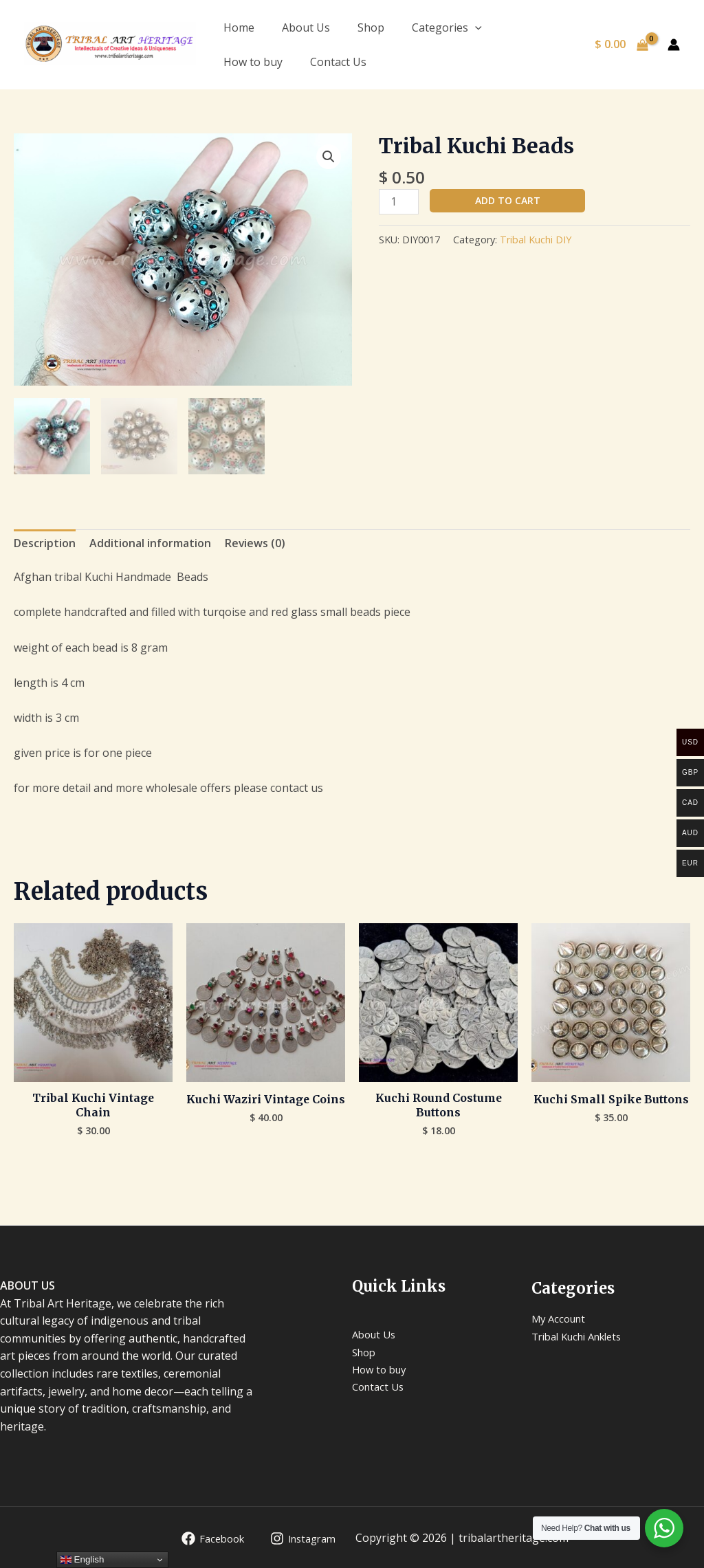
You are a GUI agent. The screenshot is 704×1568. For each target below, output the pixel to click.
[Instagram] (300, 1538)
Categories (447, 27)
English (82, 1559)
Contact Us (338, 61)
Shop (371, 27)
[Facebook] (204, 1538)
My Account (561, 1317)
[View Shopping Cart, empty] (621, 44)
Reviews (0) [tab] (255, 541)
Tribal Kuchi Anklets (583, 1335)
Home (238, 27)
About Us (306, 27)
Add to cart (507, 200)
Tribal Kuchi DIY (535, 240)
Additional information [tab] (150, 541)
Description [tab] (45, 541)
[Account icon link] (674, 44)
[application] (475, 27)
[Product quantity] (399, 201)
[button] (328, 156)
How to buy (253, 61)
